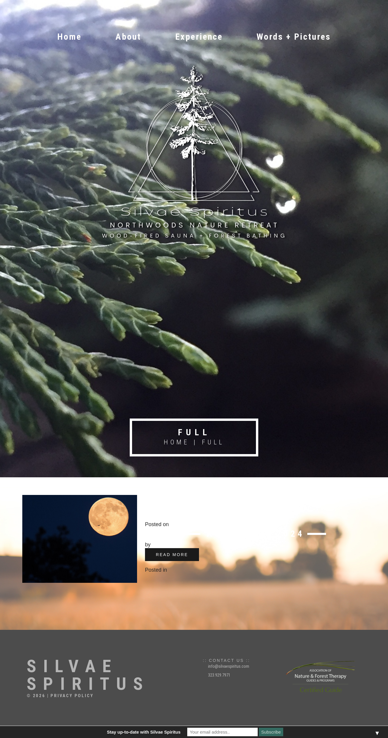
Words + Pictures (294, 36)
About (128, 36)
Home (69, 36)
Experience (199, 36)
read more (172, 554)
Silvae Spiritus (88, 675)
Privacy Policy (71, 695)
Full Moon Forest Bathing (224, 506)
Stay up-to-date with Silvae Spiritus (143, 731)
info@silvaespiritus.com (228, 666)
